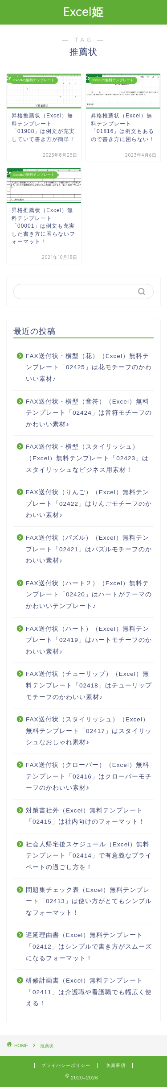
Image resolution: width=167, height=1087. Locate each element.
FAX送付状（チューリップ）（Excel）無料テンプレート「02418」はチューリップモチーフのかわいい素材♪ (89, 685)
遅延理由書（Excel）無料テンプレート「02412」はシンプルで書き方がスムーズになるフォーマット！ (89, 946)
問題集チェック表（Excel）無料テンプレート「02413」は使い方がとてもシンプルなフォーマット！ (89, 901)
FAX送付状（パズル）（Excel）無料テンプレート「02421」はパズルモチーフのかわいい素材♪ (89, 549)
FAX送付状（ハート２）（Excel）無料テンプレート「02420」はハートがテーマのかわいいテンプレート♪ (89, 594)
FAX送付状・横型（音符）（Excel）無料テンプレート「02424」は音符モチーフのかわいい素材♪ (89, 413)
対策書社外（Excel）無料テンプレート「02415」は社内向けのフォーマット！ (85, 816)
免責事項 (116, 1065)
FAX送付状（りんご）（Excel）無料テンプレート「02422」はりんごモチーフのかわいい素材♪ (89, 503)
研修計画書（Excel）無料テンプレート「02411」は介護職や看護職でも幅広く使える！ (89, 992)
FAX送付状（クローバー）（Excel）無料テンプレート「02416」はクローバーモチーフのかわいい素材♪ (89, 776)
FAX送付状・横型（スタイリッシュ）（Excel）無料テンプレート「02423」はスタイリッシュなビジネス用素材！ (87, 458)
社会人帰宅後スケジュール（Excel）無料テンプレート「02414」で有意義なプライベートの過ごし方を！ (89, 855)
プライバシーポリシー (65, 1065)
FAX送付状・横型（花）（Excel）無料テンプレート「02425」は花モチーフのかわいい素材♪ (89, 367)
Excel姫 (83, 11)
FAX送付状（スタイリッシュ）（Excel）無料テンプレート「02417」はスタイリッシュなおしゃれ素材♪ (89, 730)
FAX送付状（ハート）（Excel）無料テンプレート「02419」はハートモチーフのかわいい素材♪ (89, 640)
